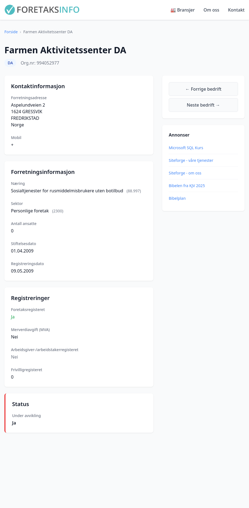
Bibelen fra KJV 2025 (187, 185)
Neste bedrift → (203, 105)
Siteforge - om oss (185, 173)
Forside (11, 31)
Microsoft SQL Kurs (186, 147)
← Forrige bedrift (203, 89)
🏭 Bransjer (182, 10)
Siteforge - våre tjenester (191, 160)
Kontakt (236, 10)
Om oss (211, 10)
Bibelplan (177, 198)
